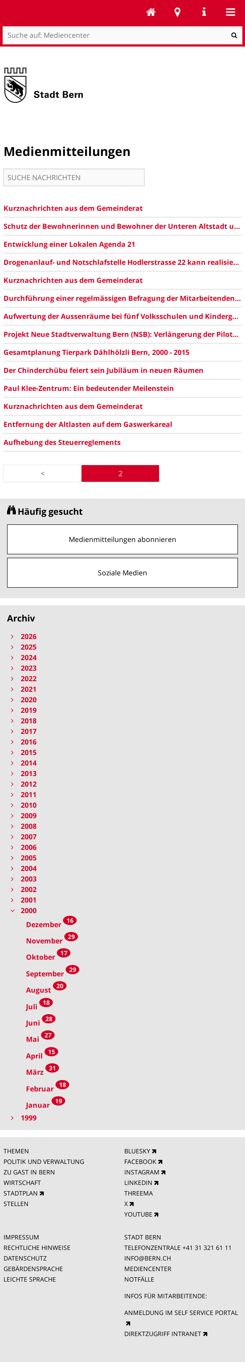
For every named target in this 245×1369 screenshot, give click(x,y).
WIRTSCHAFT (22, 1182)
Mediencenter (151, 12)
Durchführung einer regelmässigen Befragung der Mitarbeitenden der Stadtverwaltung (122, 298)
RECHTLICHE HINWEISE (37, 1247)
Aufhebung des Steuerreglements (62, 442)
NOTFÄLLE (139, 1279)
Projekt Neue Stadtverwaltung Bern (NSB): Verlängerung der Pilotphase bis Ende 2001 (122, 334)
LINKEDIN (138, 1182)
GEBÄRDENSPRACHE (33, 1268)
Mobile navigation (230, 12)
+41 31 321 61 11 (207, 1247)
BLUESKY (137, 1151)
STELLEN (16, 1203)
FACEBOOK (140, 1161)
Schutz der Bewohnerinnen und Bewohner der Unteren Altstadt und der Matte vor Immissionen (122, 226)
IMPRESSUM (21, 1237)
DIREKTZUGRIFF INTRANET (162, 1333)
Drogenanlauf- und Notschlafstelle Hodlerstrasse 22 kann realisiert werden (122, 262)
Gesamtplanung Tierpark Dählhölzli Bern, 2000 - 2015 (96, 352)
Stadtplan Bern (177, 12)
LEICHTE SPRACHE (30, 1279)
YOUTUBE (138, 1214)
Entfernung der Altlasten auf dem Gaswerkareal (88, 424)
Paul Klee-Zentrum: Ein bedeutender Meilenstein (89, 388)
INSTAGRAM (142, 1172)
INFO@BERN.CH (147, 1258)
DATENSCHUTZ (25, 1258)
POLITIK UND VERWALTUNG (44, 1161)
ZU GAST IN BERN (29, 1172)
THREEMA (138, 1193)
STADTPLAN (21, 1193)
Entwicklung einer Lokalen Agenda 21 (69, 244)
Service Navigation (204, 12)
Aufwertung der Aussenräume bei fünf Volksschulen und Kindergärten (122, 316)
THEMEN (16, 1151)
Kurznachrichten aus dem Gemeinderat (73, 208)
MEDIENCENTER (147, 1268)
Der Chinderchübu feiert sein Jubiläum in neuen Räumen (104, 370)
